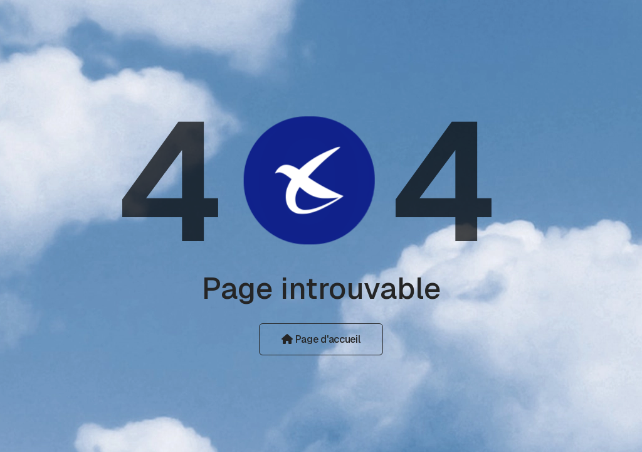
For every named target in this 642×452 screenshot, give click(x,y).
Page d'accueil (321, 339)
